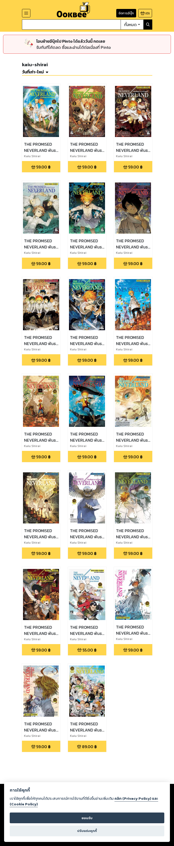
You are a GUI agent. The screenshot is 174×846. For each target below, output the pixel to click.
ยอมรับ (87, 818)
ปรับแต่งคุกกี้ (87, 830)
